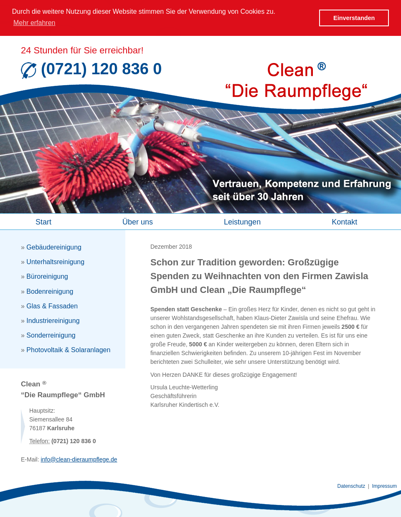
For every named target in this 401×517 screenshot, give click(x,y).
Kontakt (344, 221)
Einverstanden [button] (354, 18)
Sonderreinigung (50, 334)
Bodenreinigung (49, 291)
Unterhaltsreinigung (55, 261)
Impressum (384, 486)
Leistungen (242, 221)
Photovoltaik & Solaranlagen (68, 349)
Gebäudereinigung (53, 246)
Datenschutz (351, 486)
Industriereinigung (52, 320)
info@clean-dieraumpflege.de (79, 459)
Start (43, 221)
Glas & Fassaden (52, 305)
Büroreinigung (47, 276)
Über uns (137, 221)
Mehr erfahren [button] (34, 22)
